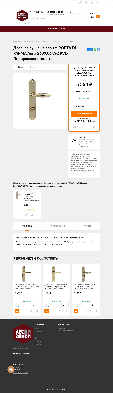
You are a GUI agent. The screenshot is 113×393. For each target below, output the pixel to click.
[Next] (97, 258)
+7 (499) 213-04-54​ (36, 12)
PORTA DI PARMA (69, 42)
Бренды (38, 344)
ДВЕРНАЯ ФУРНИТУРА (31, 42)
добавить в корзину (84, 113)
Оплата (38, 341)
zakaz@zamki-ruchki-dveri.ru (56, 14)
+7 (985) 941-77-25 (55, 12)
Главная (16, 42)
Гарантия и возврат (41, 335)
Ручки (45, 42)
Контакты (38, 332)
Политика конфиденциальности (65, 329)
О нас (37, 329)
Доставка (38, 338)
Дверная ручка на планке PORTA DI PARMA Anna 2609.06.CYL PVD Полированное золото (32, 196)
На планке (55, 42)
